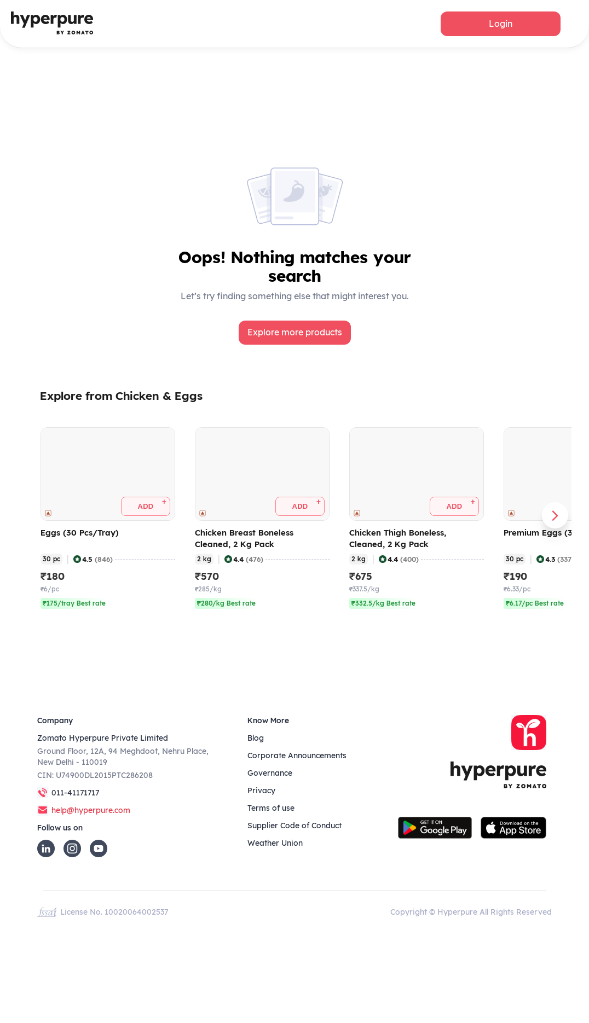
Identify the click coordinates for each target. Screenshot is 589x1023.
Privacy (261, 790)
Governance (269, 773)
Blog (255, 738)
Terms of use (270, 808)
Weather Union (275, 843)
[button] (500, 24)
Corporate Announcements (297, 755)
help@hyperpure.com (90, 810)
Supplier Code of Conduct (294, 825)
